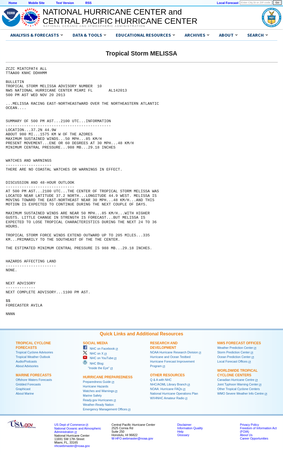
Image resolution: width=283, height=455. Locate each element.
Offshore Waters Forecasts (34, 379)
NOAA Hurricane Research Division (174, 352)
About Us (246, 435)
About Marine (25, 393)
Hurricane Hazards (95, 386)
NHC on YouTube (98, 358)
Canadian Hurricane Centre (235, 379)
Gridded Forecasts (28, 384)
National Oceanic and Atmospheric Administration (94, 26)
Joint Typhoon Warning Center (237, 384)
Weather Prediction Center (235, 347)
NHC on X (93, 353)
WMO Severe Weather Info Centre (240, 393)
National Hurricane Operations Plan (174, 393)
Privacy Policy (249, 424)
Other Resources (167, 375)
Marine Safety (92, 395)
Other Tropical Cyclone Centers (238, 389)
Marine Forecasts (33, 375)
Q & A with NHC (161, 379)
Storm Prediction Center (233, 352)
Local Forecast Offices (232, 361)
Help (180, 431)
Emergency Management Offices (105, 409)
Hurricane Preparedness (108, 377)
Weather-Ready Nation (98, 404)
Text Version (65, 3)
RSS (88, 3)
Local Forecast (227, 3)
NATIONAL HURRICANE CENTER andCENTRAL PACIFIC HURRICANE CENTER (120, 16)
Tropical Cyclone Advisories (34, 352)
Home (13, 3)
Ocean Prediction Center (234, 357)
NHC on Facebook (99, 348)
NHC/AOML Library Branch (168, 384)
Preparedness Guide (97, 381)
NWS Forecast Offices (239, 343)
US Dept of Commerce (69, 424)
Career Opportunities (254, 438)
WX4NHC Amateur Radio (167, 398)
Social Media (95, 343)
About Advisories (27, 366)
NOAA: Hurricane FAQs (166, 389)
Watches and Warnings (98, 391)
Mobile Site (37, 3)
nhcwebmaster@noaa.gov (72, 446)
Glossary (183, 435)
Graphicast (23, 389)
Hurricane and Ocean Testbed (170, 357)
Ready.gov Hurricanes (98, 400)
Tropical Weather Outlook (33, 357)
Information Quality (190, 428)
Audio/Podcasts (26, 361)
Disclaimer (184, 424)
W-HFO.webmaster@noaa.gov (132, 438)
